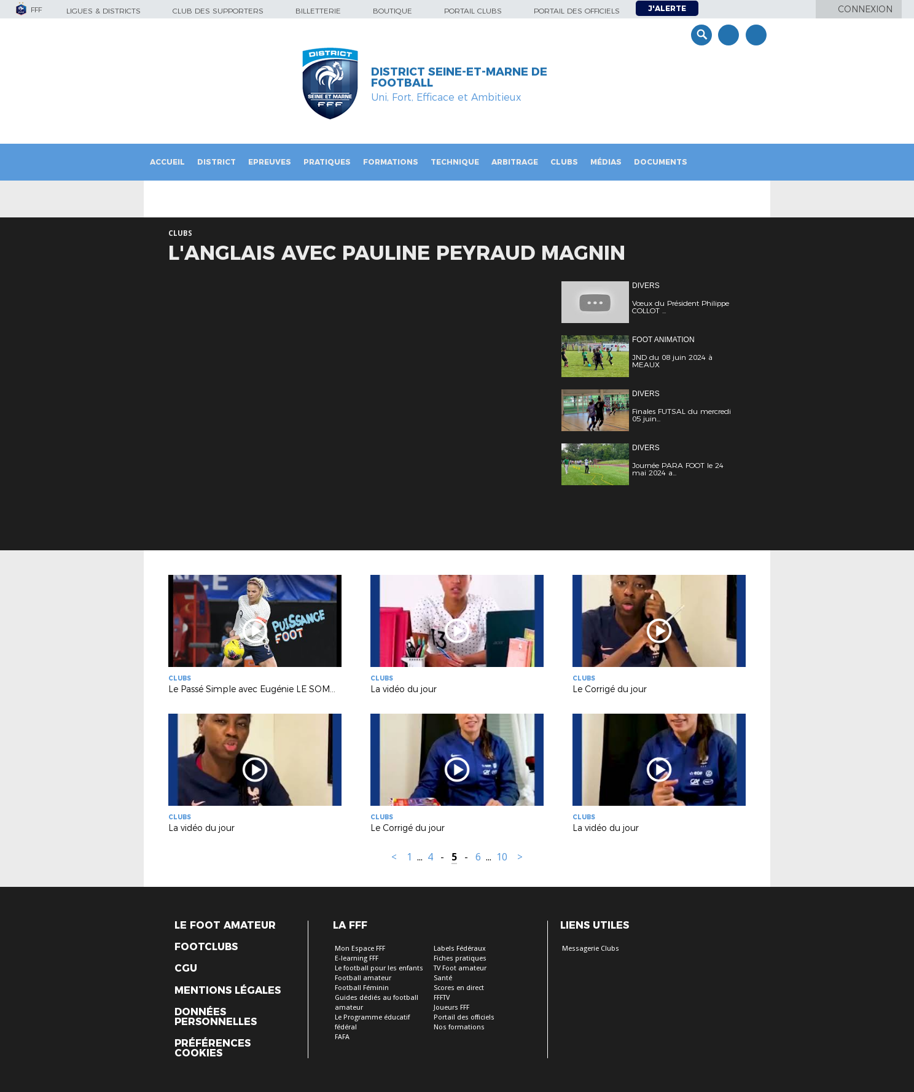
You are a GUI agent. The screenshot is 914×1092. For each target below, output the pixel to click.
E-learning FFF (356, 958)
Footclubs (206, 947)
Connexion (865, 9)
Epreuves (269, 161)
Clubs (564, 161)
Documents (660, 161)
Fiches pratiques (460, 958)
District (216, 161)
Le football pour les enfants (379, 968)
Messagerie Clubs (590, 949)
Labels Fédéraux (460, 949)
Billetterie (318, 10)
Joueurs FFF (451, 1008)
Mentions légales (227, 991)
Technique (455, 161)
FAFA (342, 1037)
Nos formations (459, 1027)
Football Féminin (362, 988)
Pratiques (327, 161)
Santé (443, 978)
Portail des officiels (577, 10)
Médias (606, 161)
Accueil (167, 161)
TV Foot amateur (460, 968)
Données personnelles (215, 1017)
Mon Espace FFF (360, 949)
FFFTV (442, 998)
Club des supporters (218, 10)
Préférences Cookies (212, 1048)
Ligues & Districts (103, 10)
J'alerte (667, 8)
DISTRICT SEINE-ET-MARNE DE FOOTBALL (459, 77)
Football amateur (363, 978)
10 (501, 857)
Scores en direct (459, 988)
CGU (185, 968)
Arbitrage (514, 161)
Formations (390, 161)
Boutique (392, 10)
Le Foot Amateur (225, 925)
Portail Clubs (473, 10)
